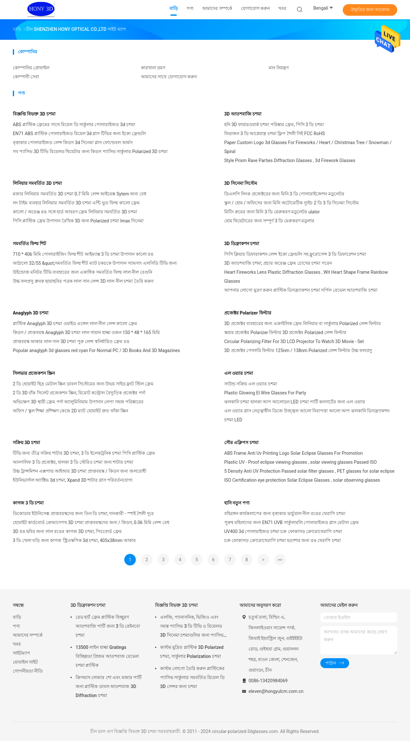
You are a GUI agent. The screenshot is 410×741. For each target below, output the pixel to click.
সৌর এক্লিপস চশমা (241, 442)
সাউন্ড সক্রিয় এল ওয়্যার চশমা (250, 383)
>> (280, 559)
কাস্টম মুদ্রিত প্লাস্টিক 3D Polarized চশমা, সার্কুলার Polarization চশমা (192, 652)
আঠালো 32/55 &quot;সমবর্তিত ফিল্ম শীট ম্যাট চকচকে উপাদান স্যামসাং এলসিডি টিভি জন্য (95, 263)
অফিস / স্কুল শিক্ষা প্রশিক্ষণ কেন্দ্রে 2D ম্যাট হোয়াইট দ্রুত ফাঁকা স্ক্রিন (70, 410)
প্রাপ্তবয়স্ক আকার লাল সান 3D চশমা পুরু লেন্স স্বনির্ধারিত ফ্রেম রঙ (71, 341)
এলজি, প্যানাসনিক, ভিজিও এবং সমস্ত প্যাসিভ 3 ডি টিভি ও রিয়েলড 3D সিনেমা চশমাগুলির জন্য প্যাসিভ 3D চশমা (192, 627)
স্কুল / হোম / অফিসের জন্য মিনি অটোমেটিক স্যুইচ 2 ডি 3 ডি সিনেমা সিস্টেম (291, 202)
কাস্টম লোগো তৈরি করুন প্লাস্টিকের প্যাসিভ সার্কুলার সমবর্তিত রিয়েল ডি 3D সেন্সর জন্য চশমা (192, 677)
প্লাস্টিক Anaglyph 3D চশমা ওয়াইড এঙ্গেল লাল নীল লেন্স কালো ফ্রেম (75, 323)
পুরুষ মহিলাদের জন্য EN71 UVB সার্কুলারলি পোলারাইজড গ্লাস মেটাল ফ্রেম (291, 522)
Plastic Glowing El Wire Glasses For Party (265, 392)
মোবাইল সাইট (25, 662)
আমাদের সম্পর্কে (28, 635)
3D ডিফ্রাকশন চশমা (241, 243)
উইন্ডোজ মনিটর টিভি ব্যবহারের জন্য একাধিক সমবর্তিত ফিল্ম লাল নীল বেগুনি (82, 272)
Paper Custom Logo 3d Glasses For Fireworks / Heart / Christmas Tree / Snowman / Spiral (308, 147)
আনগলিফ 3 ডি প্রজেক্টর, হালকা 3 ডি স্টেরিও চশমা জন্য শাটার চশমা (73, 462)
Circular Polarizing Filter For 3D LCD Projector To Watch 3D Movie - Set (294, 341)
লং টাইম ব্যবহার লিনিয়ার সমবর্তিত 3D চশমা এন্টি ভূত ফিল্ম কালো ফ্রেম (76, 202)
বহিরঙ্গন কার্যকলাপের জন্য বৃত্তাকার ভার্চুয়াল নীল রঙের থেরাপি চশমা (284, 513)
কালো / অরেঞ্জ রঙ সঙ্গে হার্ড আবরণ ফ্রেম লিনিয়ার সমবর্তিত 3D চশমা (75, 211)
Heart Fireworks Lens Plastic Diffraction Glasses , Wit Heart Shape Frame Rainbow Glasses (306, 277)
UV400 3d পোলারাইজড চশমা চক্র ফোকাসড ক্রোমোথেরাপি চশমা (283, 531)
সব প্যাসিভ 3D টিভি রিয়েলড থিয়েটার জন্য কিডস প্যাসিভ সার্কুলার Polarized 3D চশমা (90, 151)
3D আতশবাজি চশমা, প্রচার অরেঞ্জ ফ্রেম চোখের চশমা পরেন (278, 263)
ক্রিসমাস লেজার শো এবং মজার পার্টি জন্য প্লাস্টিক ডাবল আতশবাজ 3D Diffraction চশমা (109, 686)
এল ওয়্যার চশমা (238, 373)
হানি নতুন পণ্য (237, 502)
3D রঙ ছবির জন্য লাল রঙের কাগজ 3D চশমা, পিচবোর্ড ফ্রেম (67, 531)
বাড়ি (17, 617)
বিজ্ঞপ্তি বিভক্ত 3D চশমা (34, 113)
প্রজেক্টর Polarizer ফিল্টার (247, 312)
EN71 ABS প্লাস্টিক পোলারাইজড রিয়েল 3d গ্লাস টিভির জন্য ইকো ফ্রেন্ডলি (79, 133)
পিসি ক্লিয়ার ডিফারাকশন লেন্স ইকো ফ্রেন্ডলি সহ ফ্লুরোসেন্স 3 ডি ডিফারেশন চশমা (295, 254)
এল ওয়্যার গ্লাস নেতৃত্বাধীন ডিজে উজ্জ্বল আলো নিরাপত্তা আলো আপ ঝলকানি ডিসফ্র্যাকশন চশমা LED (307, 415)
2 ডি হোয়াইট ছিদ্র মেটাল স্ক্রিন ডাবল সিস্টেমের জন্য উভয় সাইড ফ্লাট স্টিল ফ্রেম (83, 383)
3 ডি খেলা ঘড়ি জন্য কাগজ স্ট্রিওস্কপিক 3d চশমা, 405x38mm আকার (74, 540)
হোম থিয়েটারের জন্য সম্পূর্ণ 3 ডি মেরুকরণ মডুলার (269, 220)
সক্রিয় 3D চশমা (26, 442)
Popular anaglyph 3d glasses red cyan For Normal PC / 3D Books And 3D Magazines (96, 350)
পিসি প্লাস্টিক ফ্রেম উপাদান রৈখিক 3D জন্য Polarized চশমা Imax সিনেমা (78, 220)
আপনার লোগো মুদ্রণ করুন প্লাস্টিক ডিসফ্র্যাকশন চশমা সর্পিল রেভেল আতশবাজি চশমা (300, 290)
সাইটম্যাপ (21, 653)
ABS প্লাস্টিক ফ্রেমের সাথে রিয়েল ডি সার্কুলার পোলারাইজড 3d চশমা (74, 124)
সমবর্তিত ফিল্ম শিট (29, 243)
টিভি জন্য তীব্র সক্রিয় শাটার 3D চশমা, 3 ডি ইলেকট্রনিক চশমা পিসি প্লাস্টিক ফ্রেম (84, 453)
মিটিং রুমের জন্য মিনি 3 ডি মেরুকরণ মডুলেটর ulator (272, 211)
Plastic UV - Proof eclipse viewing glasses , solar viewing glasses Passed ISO (300, 462)
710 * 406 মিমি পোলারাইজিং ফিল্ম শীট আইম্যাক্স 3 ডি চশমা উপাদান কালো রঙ (83, 254)
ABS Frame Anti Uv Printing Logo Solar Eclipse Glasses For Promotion (293, 453)
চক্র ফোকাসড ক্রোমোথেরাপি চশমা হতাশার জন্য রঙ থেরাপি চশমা (282, 540)
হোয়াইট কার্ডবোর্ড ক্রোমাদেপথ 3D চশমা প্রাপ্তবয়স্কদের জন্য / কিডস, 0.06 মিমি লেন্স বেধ (91, 522)
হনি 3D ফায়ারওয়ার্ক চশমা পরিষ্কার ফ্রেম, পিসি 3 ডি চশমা (274, 124)
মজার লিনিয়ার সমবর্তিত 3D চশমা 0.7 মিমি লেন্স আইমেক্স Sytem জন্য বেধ (79, 193)
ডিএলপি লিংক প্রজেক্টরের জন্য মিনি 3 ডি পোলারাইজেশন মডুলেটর (284, 193)
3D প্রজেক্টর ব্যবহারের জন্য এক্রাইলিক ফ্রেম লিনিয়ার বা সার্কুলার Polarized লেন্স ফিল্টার (302, 323)
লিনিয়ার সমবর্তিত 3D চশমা (37, 183)
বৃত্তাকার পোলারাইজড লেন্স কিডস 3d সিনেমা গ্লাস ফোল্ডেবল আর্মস (73, 142)
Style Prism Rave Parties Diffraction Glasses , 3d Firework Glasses (289, 160)
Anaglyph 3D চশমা (30, 312)
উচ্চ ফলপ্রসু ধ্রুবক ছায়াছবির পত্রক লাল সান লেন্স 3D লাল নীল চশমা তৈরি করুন (83, 281)
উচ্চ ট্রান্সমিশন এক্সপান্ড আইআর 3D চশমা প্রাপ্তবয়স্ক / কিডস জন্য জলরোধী (79, 471)
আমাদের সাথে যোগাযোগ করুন (169, 76)
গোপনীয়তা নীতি (28, 671)
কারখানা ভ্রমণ (153, 67)
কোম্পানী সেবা (26, 76)
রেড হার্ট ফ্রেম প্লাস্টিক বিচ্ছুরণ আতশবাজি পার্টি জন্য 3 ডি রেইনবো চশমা (108, 626)
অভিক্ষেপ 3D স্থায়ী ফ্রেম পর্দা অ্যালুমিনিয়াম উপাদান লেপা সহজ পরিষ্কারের (78, 401)
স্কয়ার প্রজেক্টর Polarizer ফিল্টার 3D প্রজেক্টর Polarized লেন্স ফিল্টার (285, 332)
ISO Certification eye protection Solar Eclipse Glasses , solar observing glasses (302, 480)
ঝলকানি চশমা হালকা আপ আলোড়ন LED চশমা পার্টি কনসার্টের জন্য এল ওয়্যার (294, 401)
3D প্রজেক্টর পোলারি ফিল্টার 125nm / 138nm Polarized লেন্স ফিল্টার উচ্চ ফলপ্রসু (298, 350)
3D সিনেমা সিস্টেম (240, 183)
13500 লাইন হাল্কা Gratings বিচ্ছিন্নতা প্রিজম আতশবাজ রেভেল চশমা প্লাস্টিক (107, 656)
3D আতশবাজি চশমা (242, 113)
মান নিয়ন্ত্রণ (278, 67)
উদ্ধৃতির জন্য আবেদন (370, 9)
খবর (17, 644)
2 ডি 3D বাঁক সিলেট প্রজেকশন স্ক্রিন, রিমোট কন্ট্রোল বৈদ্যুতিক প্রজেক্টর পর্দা (79, 392)
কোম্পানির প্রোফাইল (31, 67)
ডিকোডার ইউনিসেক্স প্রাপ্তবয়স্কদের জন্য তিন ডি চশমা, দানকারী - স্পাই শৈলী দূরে (83, 513)
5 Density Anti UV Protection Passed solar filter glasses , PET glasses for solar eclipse (309, 471)
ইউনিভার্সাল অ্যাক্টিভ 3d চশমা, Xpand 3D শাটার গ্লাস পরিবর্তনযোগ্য (73, 480)
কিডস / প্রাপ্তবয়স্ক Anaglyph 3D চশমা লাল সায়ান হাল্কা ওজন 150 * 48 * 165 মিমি (86, 332)
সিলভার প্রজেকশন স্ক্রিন (34, 373)
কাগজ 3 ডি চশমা (28, 502)
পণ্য (16, 626)
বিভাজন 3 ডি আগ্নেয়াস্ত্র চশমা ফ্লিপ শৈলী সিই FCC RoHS (274, 133)
